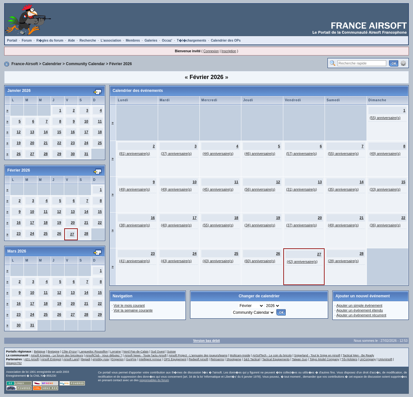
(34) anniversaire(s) (259, 225)
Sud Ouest (158, 351)
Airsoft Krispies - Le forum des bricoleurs (57, 355)
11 (100, 121)
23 (73, 143)
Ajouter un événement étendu (359, 310)
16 (73, 132)
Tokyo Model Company (324, 359)
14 (45, 132)
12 (19, 132)
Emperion (117, 359)
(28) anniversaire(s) (343, 261)
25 (100, 143)
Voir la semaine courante (133, 310)
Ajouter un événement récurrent (361, 315)
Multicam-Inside (240, 355)
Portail (12, 40)
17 (86, 132)
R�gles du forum (49, 40)
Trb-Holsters (349, 359)
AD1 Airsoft (31, 359)
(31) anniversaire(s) (301, 189)
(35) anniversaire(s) (343, 189)
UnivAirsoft (385, 359)
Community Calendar (85, 64)
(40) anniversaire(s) (176, 225)
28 (45, 154)
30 (73, 154)
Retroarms (217, 359)
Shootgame (233, 359)
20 (32, 143)
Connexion (211, 51)
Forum (27, 40)
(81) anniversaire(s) (134, 153)
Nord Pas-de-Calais (136, 351)
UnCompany (368, 359)
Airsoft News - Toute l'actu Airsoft (145, 355)
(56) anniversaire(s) (259, 189)
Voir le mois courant (129, 305)
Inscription (228, 51)
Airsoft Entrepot (51, 359)
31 (86, 154)
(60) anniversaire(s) (259, 261)
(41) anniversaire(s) (134, 261)
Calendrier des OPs (226, 40)
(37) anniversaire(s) (176, 153)
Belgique (39, 351)
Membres (133, 40)
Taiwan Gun (299, 359)
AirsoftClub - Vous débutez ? (103, 355)
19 (19, 143)
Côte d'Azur (69, 351)
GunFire (131, 359)
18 (100, 132)
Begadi (85, 359)
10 (86, 121)
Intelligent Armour (150, 359)
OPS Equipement (175, 359)
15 (59, 132)
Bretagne (54, 351)
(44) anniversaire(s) (218, 153)
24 (86, 143)
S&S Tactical (252, 359)
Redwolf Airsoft (198, 359)
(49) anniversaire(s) (385, 153)
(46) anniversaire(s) (259, 153)
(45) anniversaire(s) (218, 189)
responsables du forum (154, 380)
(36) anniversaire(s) (385, 225)
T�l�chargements (191, 40)
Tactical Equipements (275, 359)
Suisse (171, 351)
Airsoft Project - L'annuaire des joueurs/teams (198, 355)
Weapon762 (14, 363)
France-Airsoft (24, 64)
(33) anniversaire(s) (385, 189)
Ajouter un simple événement (359, 305)
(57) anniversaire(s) (301, 153)
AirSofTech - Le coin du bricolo (272, 355)
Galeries (151, 40)
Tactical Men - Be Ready (358, 355)
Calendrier (51, 64)
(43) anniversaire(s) (176, 261)
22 (59, 143)
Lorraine (115, 351)
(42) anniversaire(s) (302, 261)
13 (32, 132)
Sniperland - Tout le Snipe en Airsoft (317, 355)
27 (32, 154)
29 (59, 154)
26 (19, 154)
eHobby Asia (101, 359)
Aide (71, 40)
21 (45, 143)
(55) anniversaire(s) (385, 118)
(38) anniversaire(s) (134, 225)
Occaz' (167, 40)
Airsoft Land (71, 359)
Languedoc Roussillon (93, 351)
